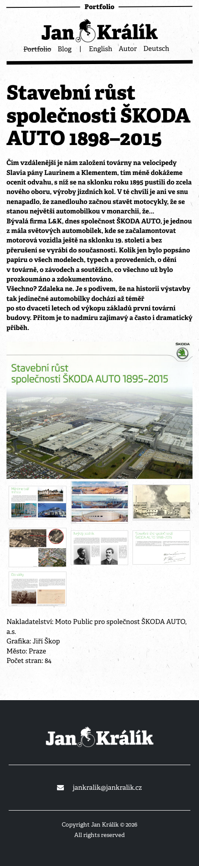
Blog (64, 49)
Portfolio (37, 49)
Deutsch (156, 48)
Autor (128, 48)
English (100, 49)
